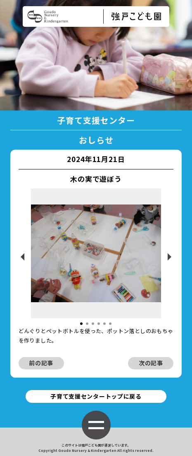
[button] (81, 323)
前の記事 (41, 363)
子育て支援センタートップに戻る (96, 396)
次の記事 (151, 363)
